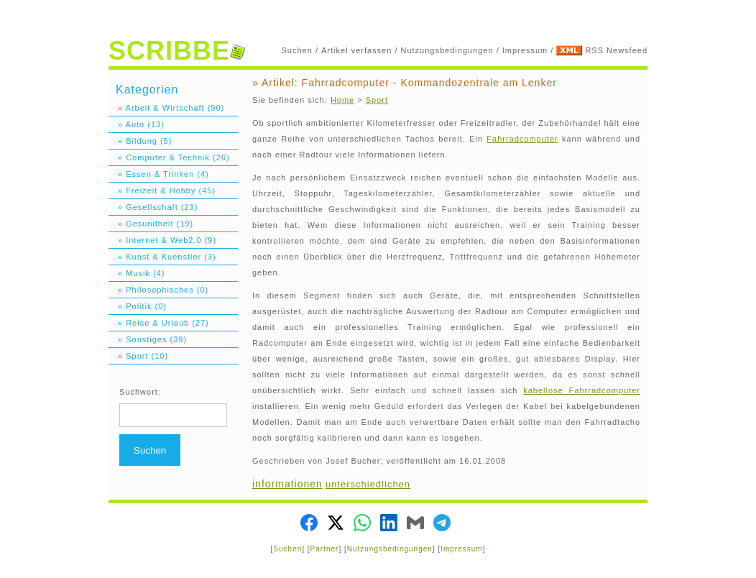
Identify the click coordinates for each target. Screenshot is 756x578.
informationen (287, 484)
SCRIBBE (177, 50)
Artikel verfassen (356, 50)
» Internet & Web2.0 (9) (162, 240)
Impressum (525, 50)
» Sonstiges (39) (148, 339)
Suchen (297, 50)
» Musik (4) (137, 273)
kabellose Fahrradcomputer (581, 390)
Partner (324, 549)
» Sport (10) (138, 356)
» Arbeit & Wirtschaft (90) (166, 108)
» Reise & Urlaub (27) (159, 322)
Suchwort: (140, 391)
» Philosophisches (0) (158, 289)
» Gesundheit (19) (151, 223)
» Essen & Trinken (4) (159, 174)
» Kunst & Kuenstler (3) (162, 256)
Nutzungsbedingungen (447, 50)
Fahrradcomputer (522, 138)
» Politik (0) (138, 306)
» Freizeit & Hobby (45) (162, 190)
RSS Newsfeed (616, 50)
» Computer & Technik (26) (169, 157)
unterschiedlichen (368, 484)
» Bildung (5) (140, 141)
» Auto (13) (137, 124)
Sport (377, 100)
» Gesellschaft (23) (153, 207)
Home (342, 100)
